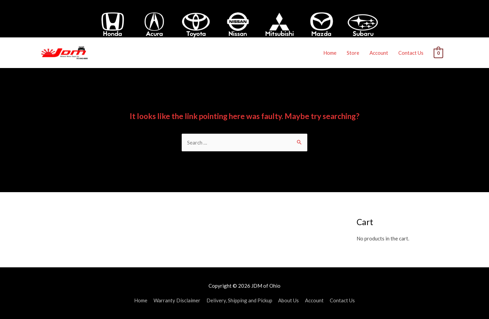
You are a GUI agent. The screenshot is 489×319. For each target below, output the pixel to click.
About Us (288, 300)
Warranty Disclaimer (176, 300)
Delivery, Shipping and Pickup (239, 300)
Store (353, 53)
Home (330, 53)
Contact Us (411, 53)
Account (379, 53)
